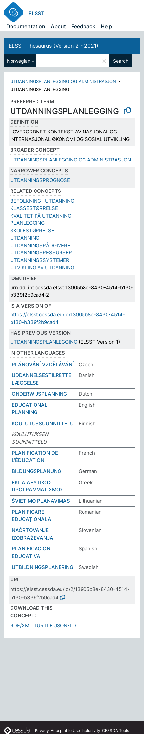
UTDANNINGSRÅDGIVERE (40, 245)
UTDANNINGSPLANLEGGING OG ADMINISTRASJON (63, 81)
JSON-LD (65, 625)
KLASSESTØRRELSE (34, 208)
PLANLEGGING (27, 223)
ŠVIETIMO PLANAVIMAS (41, 501)
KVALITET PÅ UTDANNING (40, 216)
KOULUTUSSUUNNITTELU (43, 423)
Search (120, 61)
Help (106, 26)
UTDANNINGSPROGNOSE (40, 180)
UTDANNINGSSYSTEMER (39, 260)
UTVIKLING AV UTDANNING (42, 267)
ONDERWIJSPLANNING (39, 394)
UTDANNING (24, 238)
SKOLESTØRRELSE (32, 230)
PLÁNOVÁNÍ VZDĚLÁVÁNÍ (43, 364)
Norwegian (18, 61)
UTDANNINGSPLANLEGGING (43, 342)
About (58, 26)
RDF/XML (21, 625)
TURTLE (43, 625)
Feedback (83, 26)
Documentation (25, 26)
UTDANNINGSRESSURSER (41, 253)
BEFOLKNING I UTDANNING (42, 201)
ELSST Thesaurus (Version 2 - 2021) (53, 46)
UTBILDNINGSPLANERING (42, 567)
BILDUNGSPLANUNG (36, 471)
